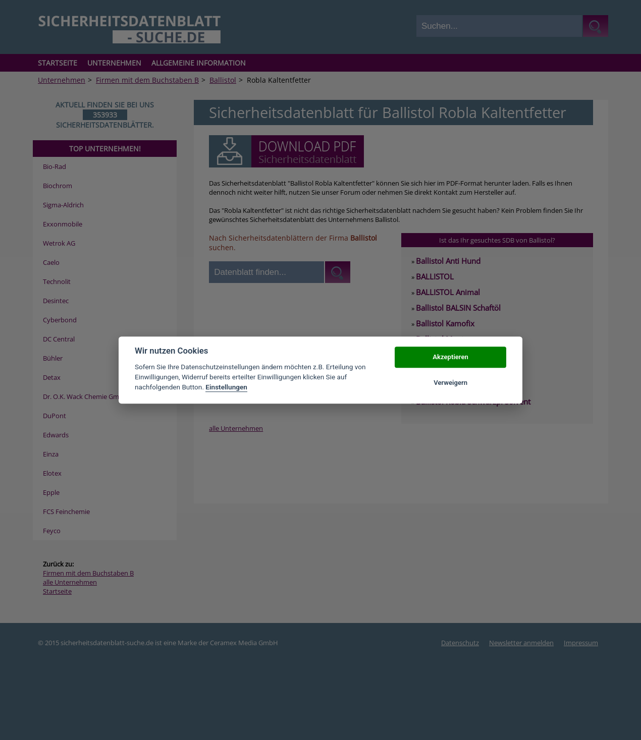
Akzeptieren (450, 357)
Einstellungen (226, 387)
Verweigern (450, 382)
